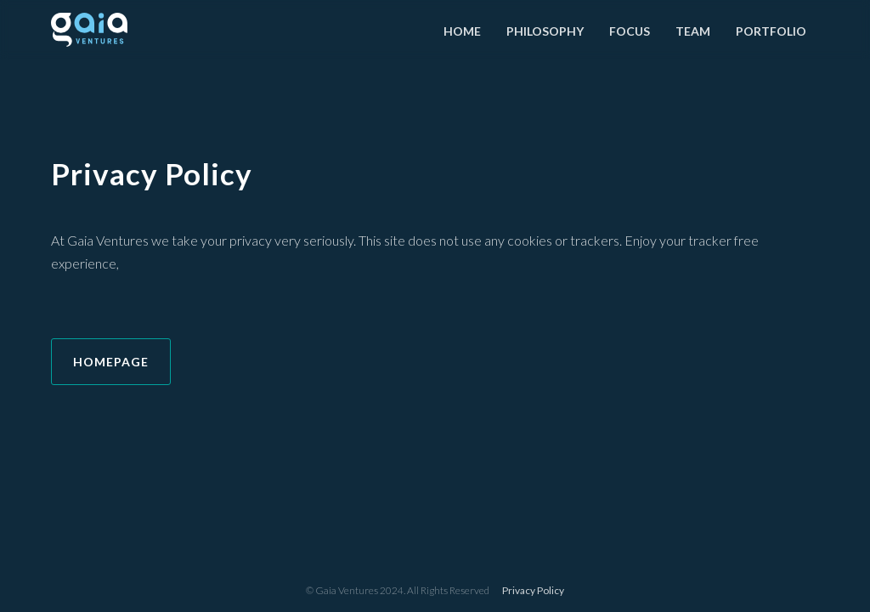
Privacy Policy (533, 590)
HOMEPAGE (111, 361)
